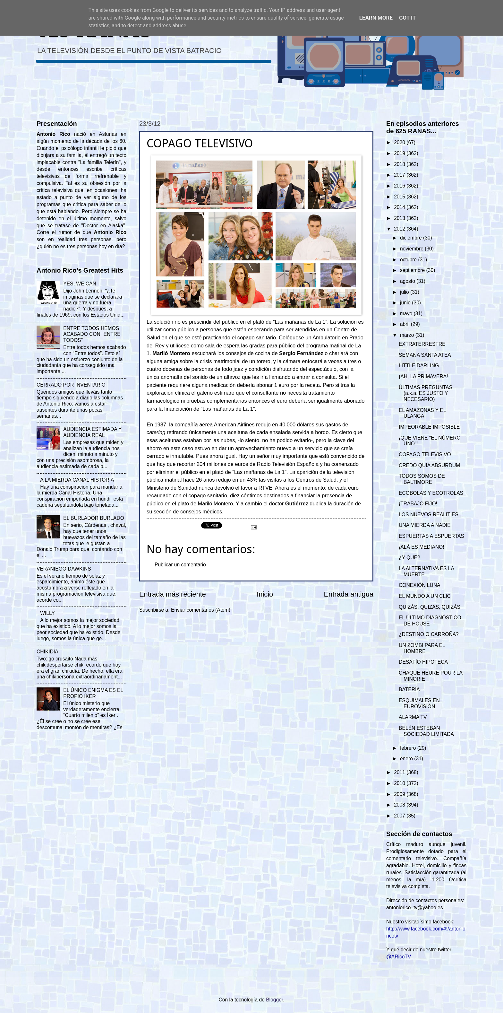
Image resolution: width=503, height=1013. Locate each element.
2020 (400, 142)
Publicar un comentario (180, 564)
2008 (400, 805)
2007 (400, 815)
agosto (408, 281)
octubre (409, 259)
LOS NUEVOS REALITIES (428, 514)
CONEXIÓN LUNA (419, 585)
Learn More (376, 17)
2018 (400, 164)
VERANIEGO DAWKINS (64, 569)
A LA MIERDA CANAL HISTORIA (77, 480)
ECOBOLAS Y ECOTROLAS (431, 493)
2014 (400, 207)
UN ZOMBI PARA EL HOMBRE (422, 648)
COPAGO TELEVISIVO (425, 454)
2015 (400, 196)
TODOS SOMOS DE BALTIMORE (422, 479)
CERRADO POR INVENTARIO (71, 385)
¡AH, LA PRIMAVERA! (423, 376)
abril (405, 324)
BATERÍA (409, 689)
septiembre (413, 270)
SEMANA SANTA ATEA (425, 355)
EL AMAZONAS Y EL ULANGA (422, 413)
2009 (400, 794)
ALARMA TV (413, 717)
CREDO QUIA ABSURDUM (429, 465)
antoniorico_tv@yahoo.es (414, 907)
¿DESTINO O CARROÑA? (429, 634)
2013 (400, 218)
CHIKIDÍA (47, 651)
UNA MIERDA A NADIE (425, 525)
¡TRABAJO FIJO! (418, 503)
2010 (400, 783)
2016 (400, 185)
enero (407, 758)
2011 (400, 772)
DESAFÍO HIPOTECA (423, 662)
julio (405, 292)
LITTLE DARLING (419, 365)
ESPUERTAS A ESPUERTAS (431, 536)
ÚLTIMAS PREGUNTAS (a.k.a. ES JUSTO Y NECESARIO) (425, 393)
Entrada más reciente (172, 594)
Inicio (265, 594)
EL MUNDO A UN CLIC (425, 596)
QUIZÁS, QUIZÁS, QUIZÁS (429, 607)
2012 (400, 228)
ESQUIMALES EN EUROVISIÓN (419, 703)
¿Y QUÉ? (409, 557)
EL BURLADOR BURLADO (93, 518)
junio (406, 302)
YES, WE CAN (79, 283)
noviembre (412, 248)
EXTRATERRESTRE (422, 344)
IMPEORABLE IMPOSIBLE (429, 427)
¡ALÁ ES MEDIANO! (421, 547)
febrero (408, 748)
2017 (400, 175)
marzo (407, 335)
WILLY (47, 613)
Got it (407, 17)
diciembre (411, 237)
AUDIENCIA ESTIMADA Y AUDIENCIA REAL (92, 432)
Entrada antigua (348, 594)
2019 (400, 153)
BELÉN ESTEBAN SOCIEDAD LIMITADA (426, 731)
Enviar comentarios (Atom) (200, 610)
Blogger (274, 999)
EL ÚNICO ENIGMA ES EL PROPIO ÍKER (93, 693)
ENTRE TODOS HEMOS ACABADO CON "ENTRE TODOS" (91, 334)
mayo (407, 313)
